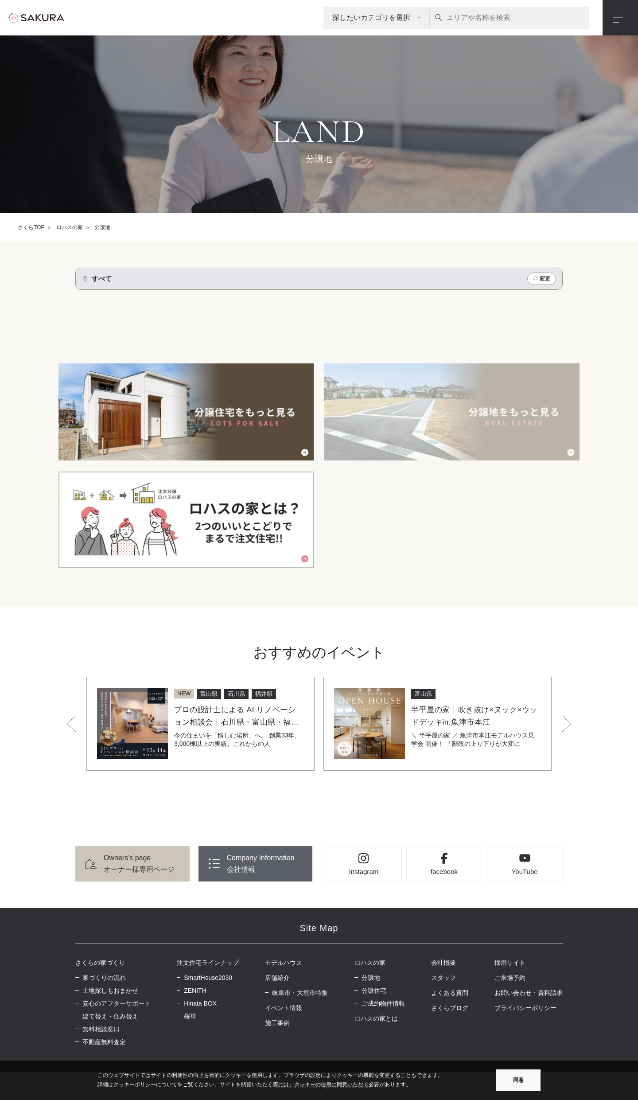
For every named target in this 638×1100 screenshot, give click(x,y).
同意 (518, 1080)
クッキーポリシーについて (145, 1084)
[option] (200, 724)
